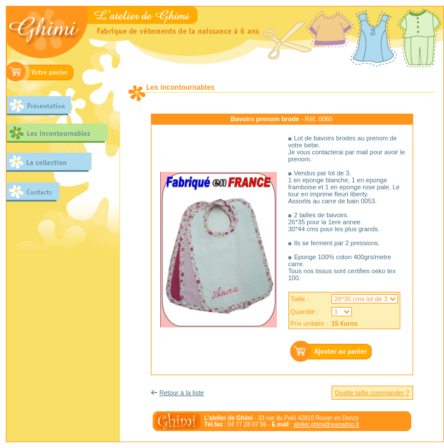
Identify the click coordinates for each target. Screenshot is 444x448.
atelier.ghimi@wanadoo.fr (327, 424)
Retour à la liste (182, 392)
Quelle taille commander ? (372, 392)
